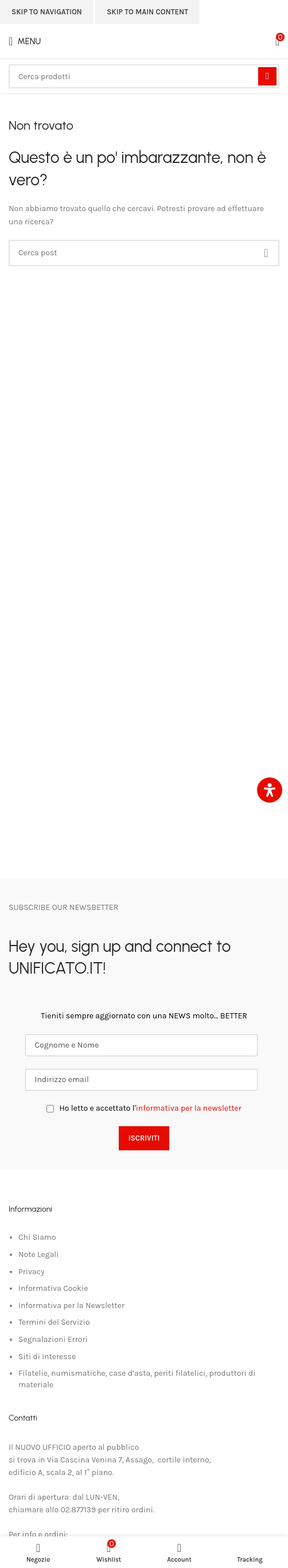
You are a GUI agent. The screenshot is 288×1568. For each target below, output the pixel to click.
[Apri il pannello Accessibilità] (269, 790)
